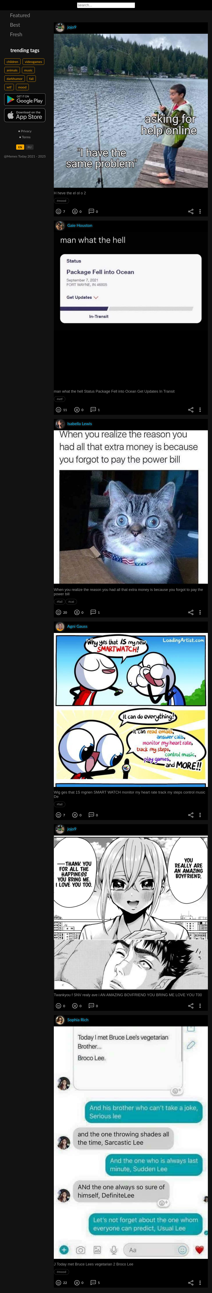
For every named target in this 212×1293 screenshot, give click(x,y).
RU (29, 147)
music (28, 70)
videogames (33, 62)
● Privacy (25, 131)
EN (20, 147)
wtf (9, 87)
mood (22, 87)
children (12, 62)
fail (31, 79)
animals (12, 70)
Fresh (16, 34)
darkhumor (15, 79)
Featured (20, 15)
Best (15, 25)
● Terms (24, 137)
